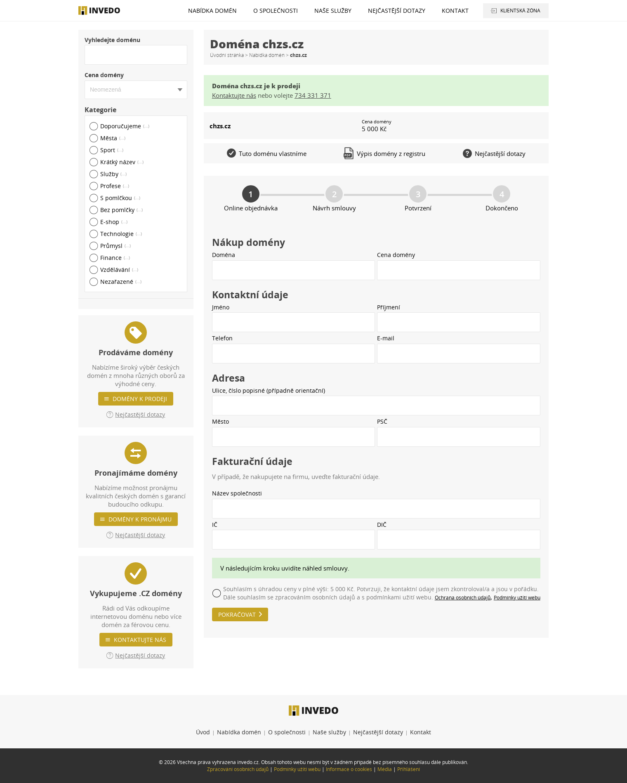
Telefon (222, 338)
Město (220, 421)
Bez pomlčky (121, 210)
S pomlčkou (120, 198)
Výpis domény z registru (384, 153)
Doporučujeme (124, 126)
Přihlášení (408, 769)
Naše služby (332, 10)
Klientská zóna (520, 10)
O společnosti (275, 10)
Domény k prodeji (140, 399)
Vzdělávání (119, 270)
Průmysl (115, 246)
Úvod (203, 732)
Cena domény (104, 75)
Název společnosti (237, 493)
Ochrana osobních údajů (462, 597)
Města (112, 138)
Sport (111, 150)
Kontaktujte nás (140, 640)
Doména (223, 255)
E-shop (113, 222)
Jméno (220, 307)
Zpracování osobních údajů (238, 769)
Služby (113, 174)
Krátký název (122, 162)
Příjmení (388, 307)
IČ (214, 524)
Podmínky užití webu (517, 597)
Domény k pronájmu (140, 519)
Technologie (121, 234)
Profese (114, 186)
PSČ (382, 421)
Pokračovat (237, 614)
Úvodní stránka (227, 55)
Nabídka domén (212, 10)
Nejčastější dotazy (396, 10)
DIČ (382, 524)
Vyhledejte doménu (112, 40)
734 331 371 (313, 95)
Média (384, 769)
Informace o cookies (349, 769)
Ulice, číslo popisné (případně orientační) (268, 390)
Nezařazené (120, 281)
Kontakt (455, 10)
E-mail (385, 338)
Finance (115, 258)
